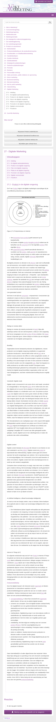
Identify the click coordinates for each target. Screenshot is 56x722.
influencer (44, 403)
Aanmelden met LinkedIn (44, 1)
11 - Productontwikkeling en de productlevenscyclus (20, 51)
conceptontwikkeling (17, 599)
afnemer (32, 263)
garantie (32, 252)
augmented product (19, 249)
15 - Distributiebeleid (10, 60)
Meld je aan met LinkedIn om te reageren (28, 712)
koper (11, 425)
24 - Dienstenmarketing (11, 82)
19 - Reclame (8, 70)
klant (42, 593)
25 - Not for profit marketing (12, 84)
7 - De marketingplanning (12, 41)
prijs (30, 279)
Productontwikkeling (13, 582)
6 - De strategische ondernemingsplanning (17, 39)
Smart (16, 563)
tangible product (34, 242)
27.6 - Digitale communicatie (15, 106)
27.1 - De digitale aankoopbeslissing (17, 95)
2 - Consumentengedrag (11, 29)
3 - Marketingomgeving (11, 32)
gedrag (46, 270)
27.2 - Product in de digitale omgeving (18, 97)
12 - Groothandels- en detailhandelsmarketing (18, 53)
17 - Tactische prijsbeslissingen (14, 65)
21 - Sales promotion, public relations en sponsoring (20, 75)
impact (46, 334)
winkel (18, 526)
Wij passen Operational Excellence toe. (28, 135)
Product (15, 184)
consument (24, 245)
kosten (29, 386)
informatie (33, 257)
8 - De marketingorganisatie (12, 44)
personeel (37, 526)
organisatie (38, 586)
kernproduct (16, 237)
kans (39, 353)
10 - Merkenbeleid (9, 49)
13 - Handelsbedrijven (11, 56)
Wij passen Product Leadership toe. (28, 131)
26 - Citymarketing (10, 87)
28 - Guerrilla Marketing (11, 113)
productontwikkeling (27, 679)
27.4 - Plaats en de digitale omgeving (17, 101)
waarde (46, 401)
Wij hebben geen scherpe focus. (28, 143)
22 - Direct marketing (10, 77)
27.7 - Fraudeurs (11, 108)
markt (8, 394)
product (26, 242)
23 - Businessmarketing (11, 79)
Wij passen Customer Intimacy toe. (28, 139)
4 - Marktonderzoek (10, 34)
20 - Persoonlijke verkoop (12, 72)
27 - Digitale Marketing (11, 89)
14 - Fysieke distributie (11, 58)
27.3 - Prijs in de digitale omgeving (17, 99)
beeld (36, 329)
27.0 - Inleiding (10, 92)
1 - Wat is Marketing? (10, 27)
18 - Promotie (8, 68)
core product (24, 237)
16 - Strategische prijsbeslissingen (15, 63)
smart (8, 560)
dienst (18, 247)
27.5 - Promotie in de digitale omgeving (18, 104)
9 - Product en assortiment (12, 46)
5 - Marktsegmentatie (10, 37)
